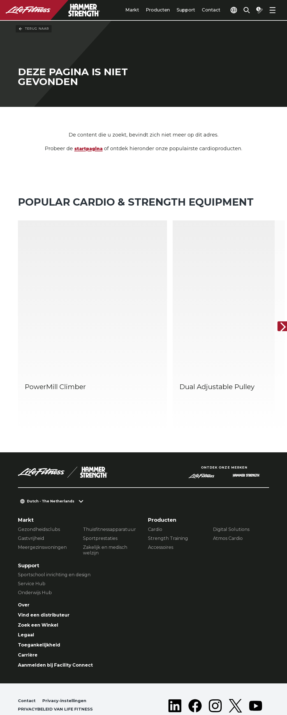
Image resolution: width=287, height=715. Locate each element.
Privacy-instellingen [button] (68, 670)
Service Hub (31, 547)
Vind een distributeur (46, 580)
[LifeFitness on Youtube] (255, 680)
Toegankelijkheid (41, 612)
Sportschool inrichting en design (54, 538)
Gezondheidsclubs (39, 492)
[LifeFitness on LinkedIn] (175, 680)
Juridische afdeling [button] (41, 688)
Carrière (29, 623)
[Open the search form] (243, 10)
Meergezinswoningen (42, 510)
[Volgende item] (278, 308)
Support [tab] (176, 10)
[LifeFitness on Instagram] (215, 680)
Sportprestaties (100, 501)
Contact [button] (27, 670)
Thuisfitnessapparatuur (109, 492)
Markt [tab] (122, 10)
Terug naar (33, 29)
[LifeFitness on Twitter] (235, 680)
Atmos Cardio (228, 501)
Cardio (155, 492)
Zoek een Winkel (41, 590)
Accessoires (160, 510)
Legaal (27, 601)
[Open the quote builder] (257, 10)
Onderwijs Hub (35, 556)
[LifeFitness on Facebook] (195, 680)
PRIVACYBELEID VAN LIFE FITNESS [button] (58, 679)
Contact (201, 10)
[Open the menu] (272, 10)
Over (24, 569)
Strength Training (168, 501)
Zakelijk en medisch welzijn (105, 513)
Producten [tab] (148, 10)
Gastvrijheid (31, 501)
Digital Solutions (231, 492)
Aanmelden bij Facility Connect (59, 633)
